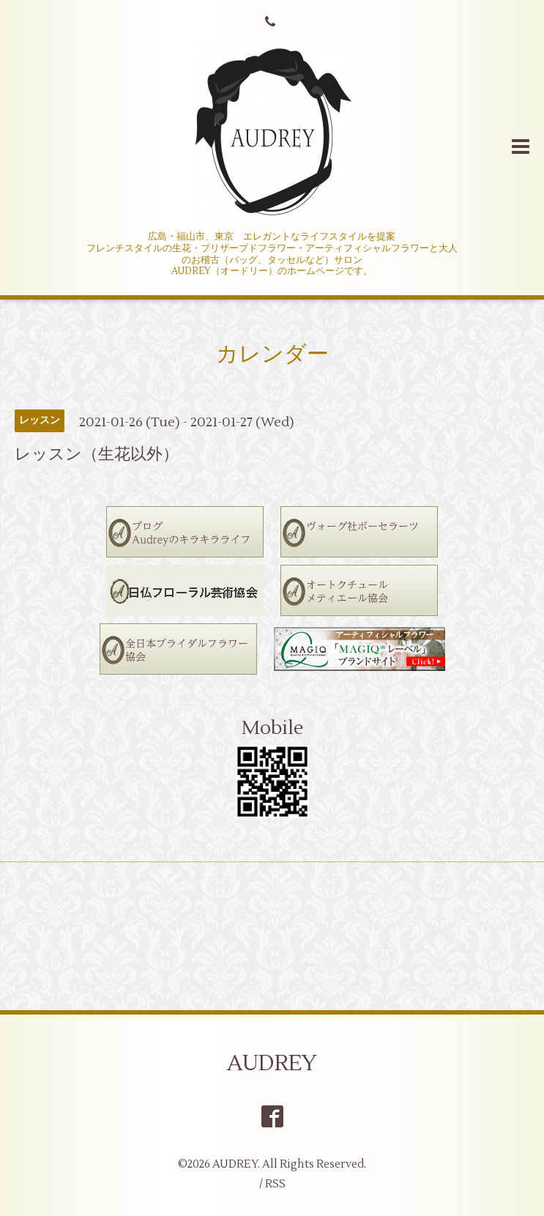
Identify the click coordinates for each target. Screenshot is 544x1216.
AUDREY (272, 1063)
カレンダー (272, 354)
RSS (275, 1184)
